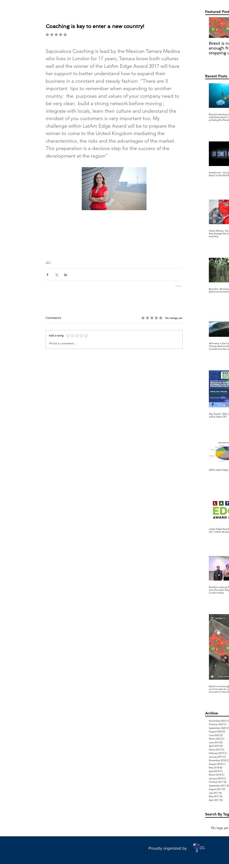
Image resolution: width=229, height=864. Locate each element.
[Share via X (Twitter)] (56, 274)
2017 (48, 262)
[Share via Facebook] (47, 274)
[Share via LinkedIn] (65, 274)
